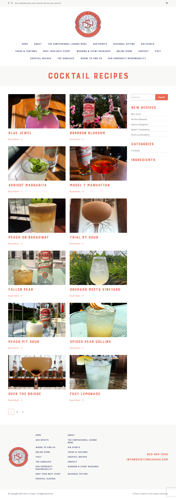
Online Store (124, 51)
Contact (143, 51)
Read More (13, 139)
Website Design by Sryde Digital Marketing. (150, 494)
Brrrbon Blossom (139, 119)
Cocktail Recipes (40, 58)
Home (25, 44)
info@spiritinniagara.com (147, 459)
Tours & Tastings (26, 51)
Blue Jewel (136, 114)
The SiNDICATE (65, 58)
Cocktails (135, 150)
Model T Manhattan (140, 129)
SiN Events (147, 44)
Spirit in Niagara (29, 494)
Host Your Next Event (56, 51)
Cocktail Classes (45, 478)
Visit (158, 51)
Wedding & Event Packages (93, 51)
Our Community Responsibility (127, 58)
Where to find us (91, 58)
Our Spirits (100, 44)
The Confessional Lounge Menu (67, 44)
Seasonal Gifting (124, 44)
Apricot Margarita (139, 124)
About (38, 44)
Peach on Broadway (140, 134)
